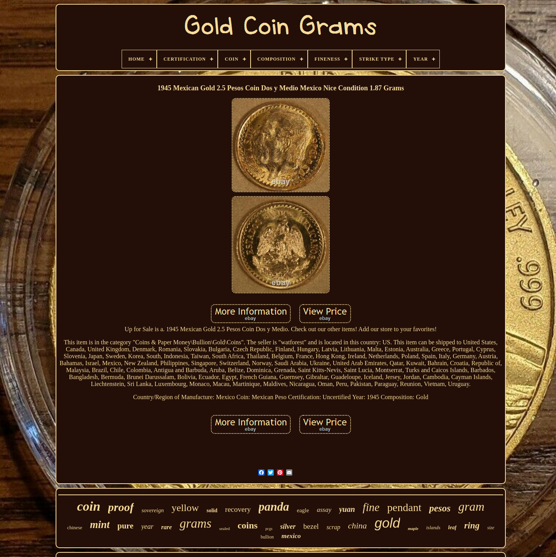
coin (88, 506)
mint (100, 524)
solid (212, 510)
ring (472, 525)
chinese (74, 527)
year (147, 526)
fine (371, 507)
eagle (303, 510)
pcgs (268, 529)
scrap (334, 527)
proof (121, 507)
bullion (267, 537)
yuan (347, 509)
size (490, 527)
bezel (311, 526)
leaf (452, 527)
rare (166, 527)
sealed (224, 528)
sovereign (153, 510)
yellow (185, 507)
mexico (291, 536)
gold (387, 522)
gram (471, 506)
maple (413, 528)
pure (125, 525)
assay (324, 509)
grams (196, 523)
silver (288, 526)
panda (274, 506)
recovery (238, 509)
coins (247, 525)
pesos (440, 508)
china (357, 525)
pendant (404, 507)
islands (433, 527)
